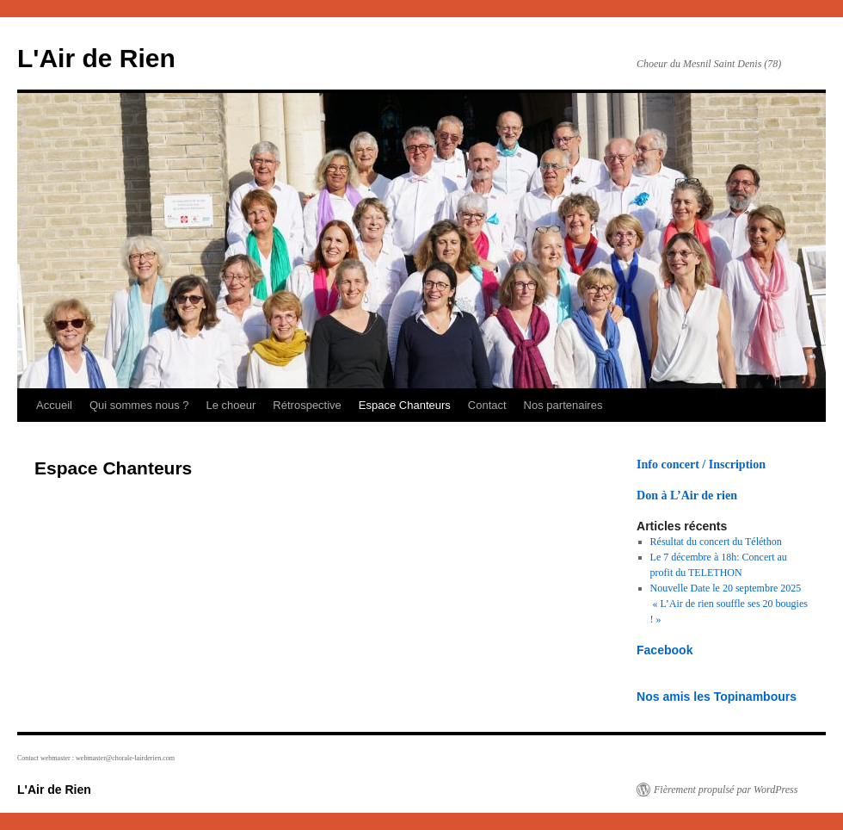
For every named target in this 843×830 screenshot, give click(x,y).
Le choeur (231, 405)
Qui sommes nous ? (139, 405)
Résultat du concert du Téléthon (716, 542)
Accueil (54, 405)
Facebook (665, 650)
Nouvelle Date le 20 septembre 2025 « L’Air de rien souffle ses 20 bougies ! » (729, 603)
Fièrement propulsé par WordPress (725, 790)
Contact (487, 405)
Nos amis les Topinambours (717, 696)
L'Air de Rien (96, 58)
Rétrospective (307, 405)
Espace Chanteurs (405, 405)
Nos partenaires (563, 405)
